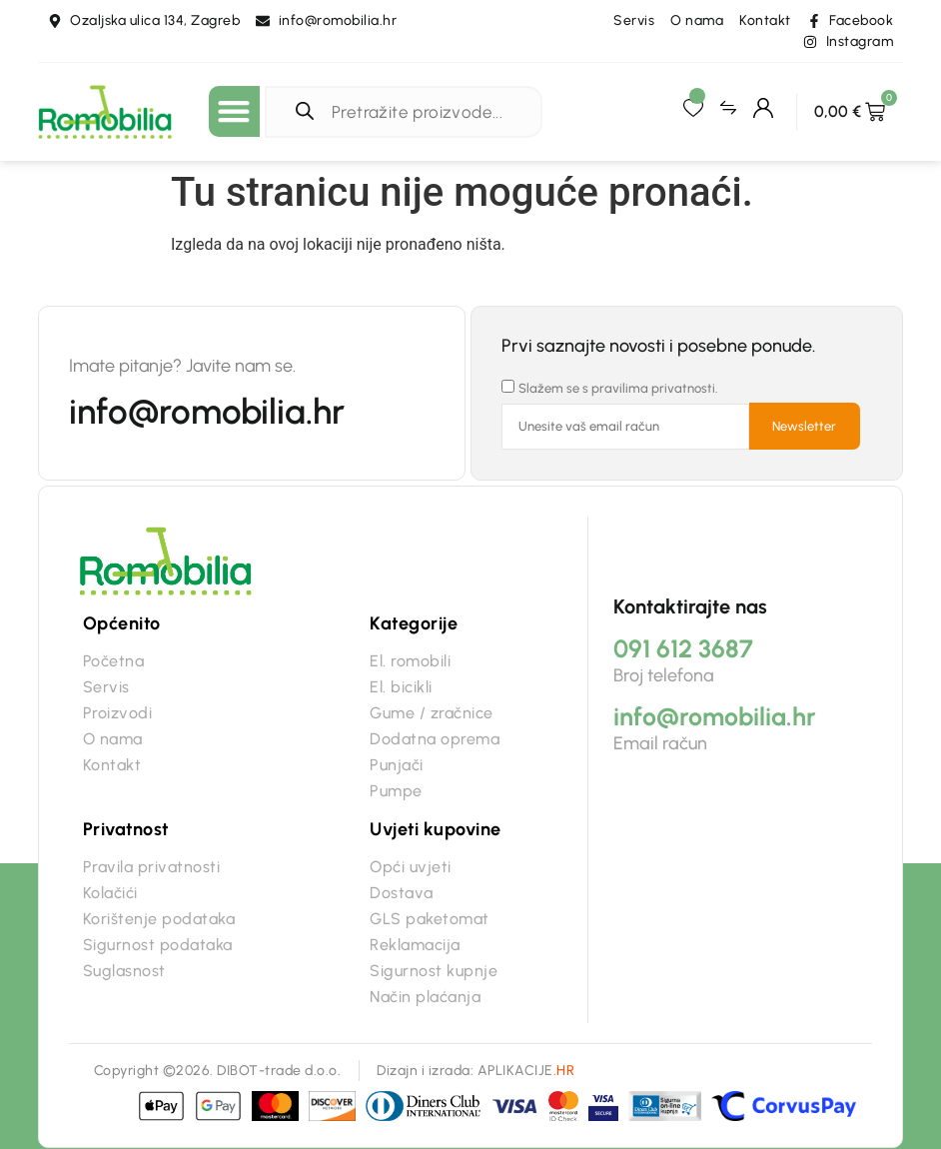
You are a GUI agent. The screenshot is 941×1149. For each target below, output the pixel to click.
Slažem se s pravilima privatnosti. (618, 388)
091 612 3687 (683, 648)
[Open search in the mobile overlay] (408, 112)
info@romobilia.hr (207, 412)
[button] (234, 111)
